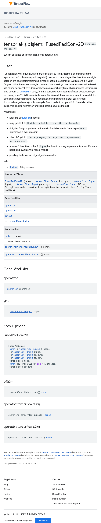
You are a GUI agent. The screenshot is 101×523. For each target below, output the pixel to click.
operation (10, 205)
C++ (46, 37)
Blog (6, 484)
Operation (10, 210)
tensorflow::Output (19, 221)
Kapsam (26, 117)
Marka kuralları (59, 499)
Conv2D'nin (25, 91)
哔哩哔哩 (8, 499)
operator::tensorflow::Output (22, 254)
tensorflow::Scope (47, 181)
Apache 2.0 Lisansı (12, 455)
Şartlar (7, 514)
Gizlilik (15, 514)
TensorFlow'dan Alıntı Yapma (66, 503)
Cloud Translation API (23, 27)
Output (14, 167)
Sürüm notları (58, 489)
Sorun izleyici (58, 484)
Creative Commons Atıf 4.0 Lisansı (56, 452)
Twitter (7, 494)
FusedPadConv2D (13, 181)
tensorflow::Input (84, 181)
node (7, 236)
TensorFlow (9, 37)
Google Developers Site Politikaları (68, 455)
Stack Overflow (59, 494)
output (8, 215)
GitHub (7, 489)
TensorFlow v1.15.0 (16, 13)
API (18, 37)
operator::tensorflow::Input (21, 246)
